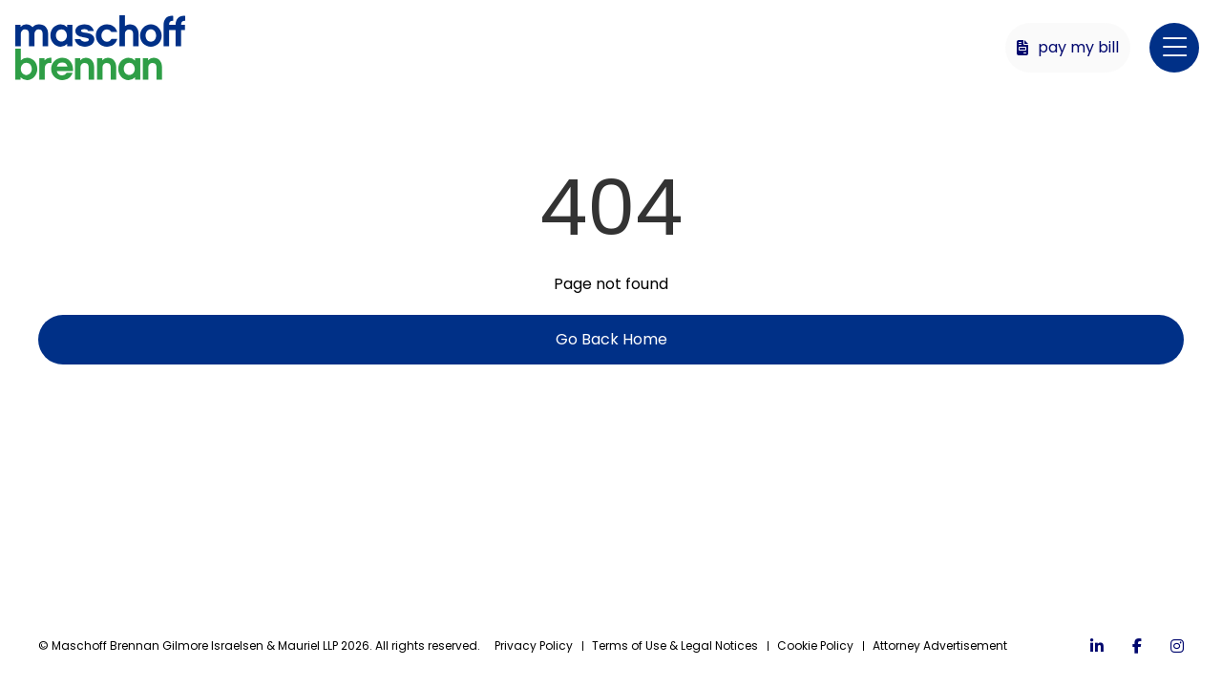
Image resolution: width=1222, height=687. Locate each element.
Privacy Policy (534, 645)
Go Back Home (611, 339)
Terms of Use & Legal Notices (675, 645)
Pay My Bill (1068, 47)
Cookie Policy (815, 645)
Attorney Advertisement (940, 645)
